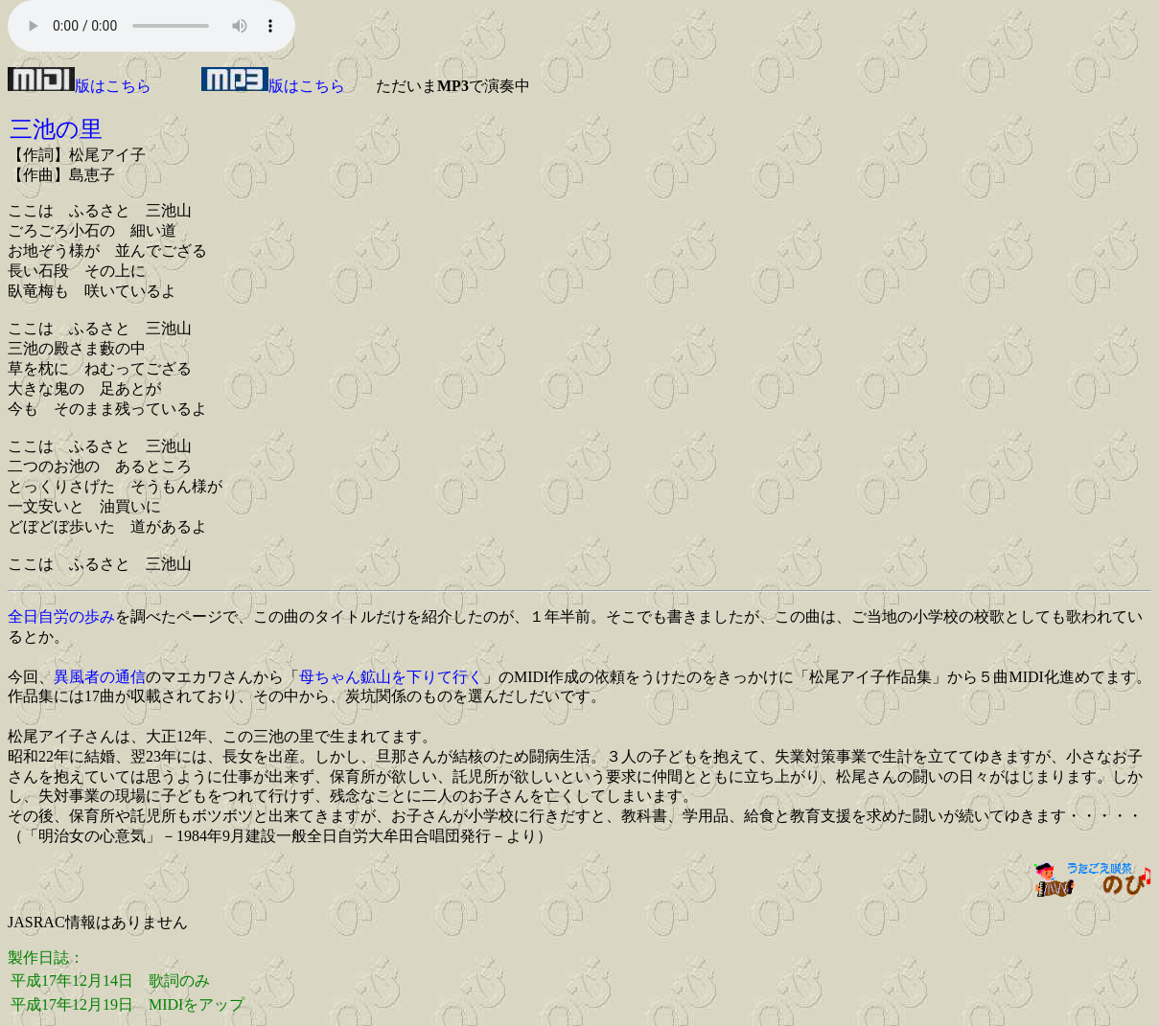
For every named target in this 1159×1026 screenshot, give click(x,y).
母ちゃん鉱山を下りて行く (391, 677)
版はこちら (79, 86)
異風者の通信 (100, 677)
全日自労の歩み (61, 616)
